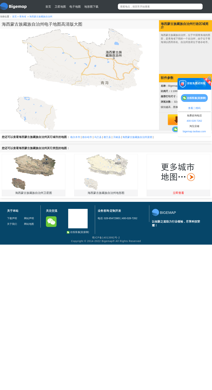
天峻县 (116, 137)
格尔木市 (75, 137)
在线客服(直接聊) (78, 232)
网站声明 (29, 218)
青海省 (22, 16)
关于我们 (12, 224)
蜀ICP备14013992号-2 (106, 237)
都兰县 (107, 137)
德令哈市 (87, 137)
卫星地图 (60, 6)
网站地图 (29, 224)
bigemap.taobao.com (194, 131)
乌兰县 (98, 137)
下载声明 (12, 218)
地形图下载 (91, 6)
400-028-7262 (194, 120)
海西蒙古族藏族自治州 (40, 16)
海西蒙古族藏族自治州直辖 (137, 137)
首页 (48, 6)
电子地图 (75, 6)
